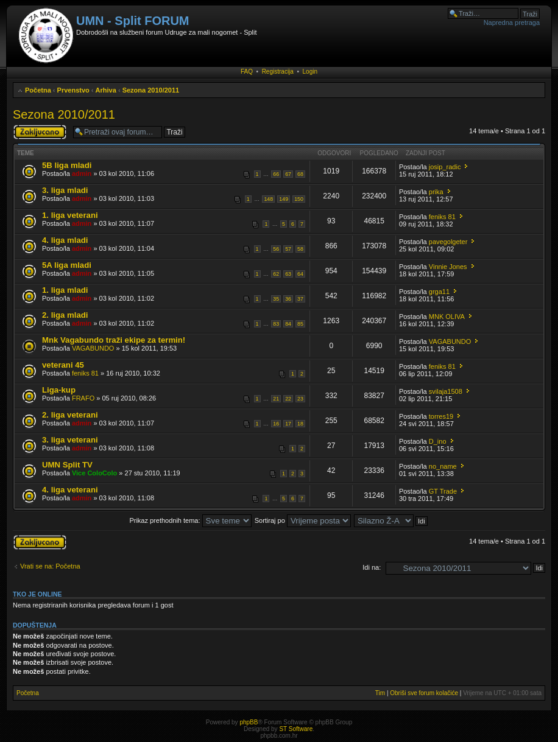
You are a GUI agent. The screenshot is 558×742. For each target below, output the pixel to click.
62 (276, 274)
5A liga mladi (66, 265)
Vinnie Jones (448, 266)
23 (300, 399)
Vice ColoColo (94, 473)
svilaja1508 (445, 391)
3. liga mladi (65, 190)
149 (283, 199)
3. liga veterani (70, 439)
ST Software (296, 729)
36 (288, 299)
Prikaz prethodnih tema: (190, 520)
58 (300, 249)
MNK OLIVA (447, 316)
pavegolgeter (448, 241)
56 (276, 249)
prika (436, 191)
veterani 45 (63, 364)
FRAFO (83, 398)
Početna (38, 90)
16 (276, 424)
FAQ (247, 71)
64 (300, 274)
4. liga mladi (65, 240)
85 (300, 324)
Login (310, 71)
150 (298, 199)
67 (288, 174)
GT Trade (443, 491)
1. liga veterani (70, 215)
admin (81, 173)
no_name (443, 466)
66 (276, 174)
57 (288, 249)
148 (268, 199)
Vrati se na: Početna (50, 566)
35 (276, 299)
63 (288, 274)
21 (276, 399)
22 (288, 399)
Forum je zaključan (40, 132)
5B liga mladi (66, 165)
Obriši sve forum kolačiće (424, 693)
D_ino (438, 441)
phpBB (248, 722)
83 (276, 324)
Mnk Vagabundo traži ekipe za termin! (113, 340)
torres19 (441, 416)
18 (300, 424)
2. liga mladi (65, 315)
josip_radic (445, 166)
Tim (380, 693)
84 (288, 324)
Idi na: (371, 567)
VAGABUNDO (93, 348)
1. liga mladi (65, 290)
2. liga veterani (70, 414)
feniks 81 (442, 216)
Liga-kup (59, 389)
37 (300, 299)
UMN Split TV (67, 464)
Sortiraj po (303, 520)
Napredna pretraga (512, 22)
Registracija (278, 71)
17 (288, 424)
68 (300, 174)
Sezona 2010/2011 (151, 90)
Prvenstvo (73, 90)
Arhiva (106, 90)
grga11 (439, 291)
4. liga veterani (70, 489)
